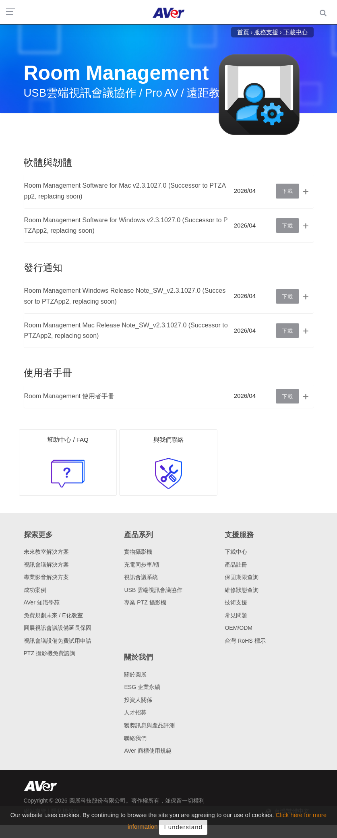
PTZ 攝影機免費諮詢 (49, 653)
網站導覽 (35, 811)
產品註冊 (236, 564)
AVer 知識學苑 (42, 602)
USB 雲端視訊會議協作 (153, 590)
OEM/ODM (238, 628)
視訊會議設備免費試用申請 (57, 640)
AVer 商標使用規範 (147, 750)
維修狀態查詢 (241, 590)
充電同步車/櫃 (141, 564)
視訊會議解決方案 (46, 564)
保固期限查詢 (241, 577)
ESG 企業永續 (142, 687)
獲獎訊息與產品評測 (149, 725)
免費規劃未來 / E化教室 (53, 615)
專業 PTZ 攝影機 (145, 602)
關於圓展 (135, 674)
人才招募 (135, 712)
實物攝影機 (138, 551)
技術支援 (236, 602)
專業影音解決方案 (46, 577)
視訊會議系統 (141, 577)
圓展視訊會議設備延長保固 (57, 628)
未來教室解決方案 (46, 551)
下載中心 (236, 551)
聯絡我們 (135, 738)
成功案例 (35, 590)
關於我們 (138, 657)
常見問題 (236, 615)
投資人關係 (138, 700)
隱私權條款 (65, 811)
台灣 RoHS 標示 (245, 640)
